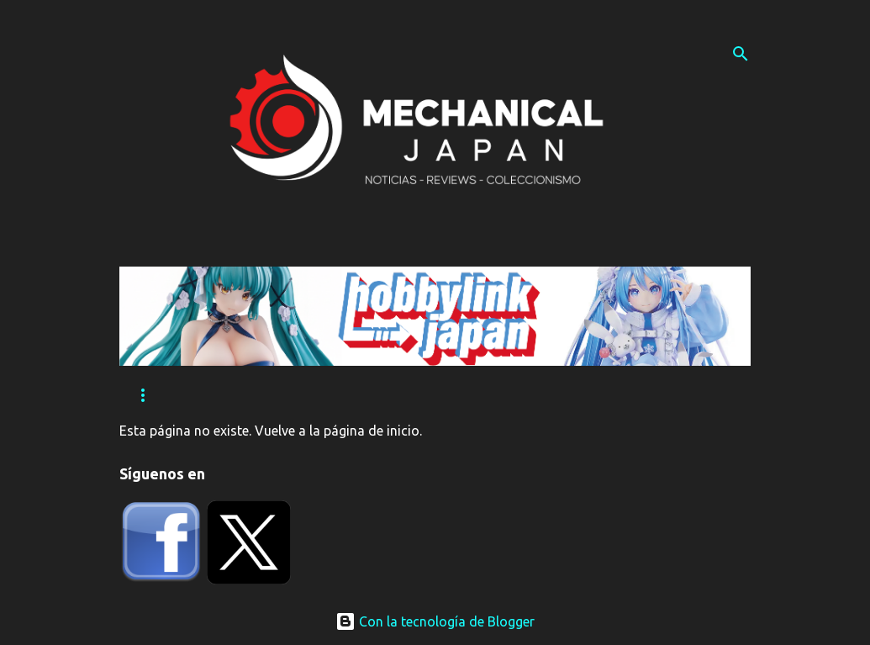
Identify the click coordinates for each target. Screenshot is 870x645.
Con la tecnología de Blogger (435, 621)
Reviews (158, 395)
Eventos (246, 395)
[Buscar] (740, 54)
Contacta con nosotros (492, 395)
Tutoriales (344, 395)
